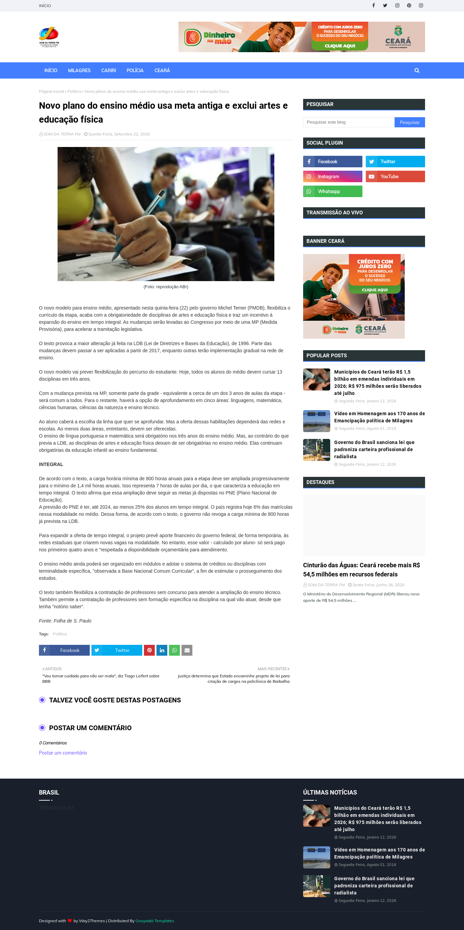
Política (74, 91)
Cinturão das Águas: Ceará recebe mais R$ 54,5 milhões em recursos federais (361, 570)
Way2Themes (92, 920)
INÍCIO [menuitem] (50, 70)
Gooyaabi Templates (154, 920)
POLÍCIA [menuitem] (135, 70)
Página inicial (51, 91)
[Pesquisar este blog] (349, 122)
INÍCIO (45, 5)
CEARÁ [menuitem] (162, 70)
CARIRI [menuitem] (108, 70)
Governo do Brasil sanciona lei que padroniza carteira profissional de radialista (374, 449)
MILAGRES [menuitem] (79, 70)
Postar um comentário (63, 753)
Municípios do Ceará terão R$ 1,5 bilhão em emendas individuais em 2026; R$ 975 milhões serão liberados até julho (377, 382)
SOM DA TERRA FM (62, 133)
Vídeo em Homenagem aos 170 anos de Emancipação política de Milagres (379, 417)
